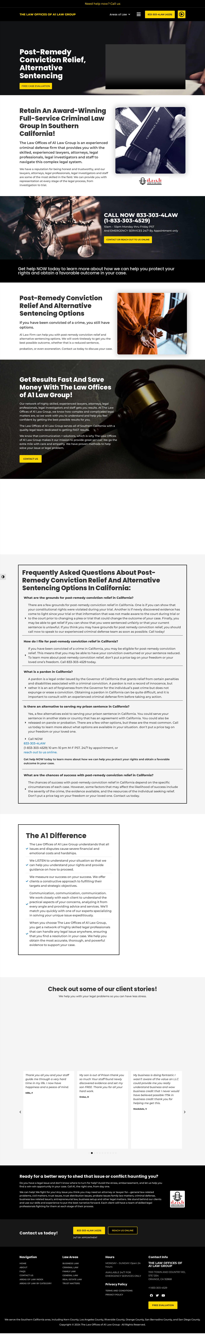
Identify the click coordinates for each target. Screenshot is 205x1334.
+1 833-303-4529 (157, 1288)
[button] (138, 14)
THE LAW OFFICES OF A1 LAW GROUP (165, 1265)
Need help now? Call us (102, 3)
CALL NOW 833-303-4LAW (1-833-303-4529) (141, 218)
